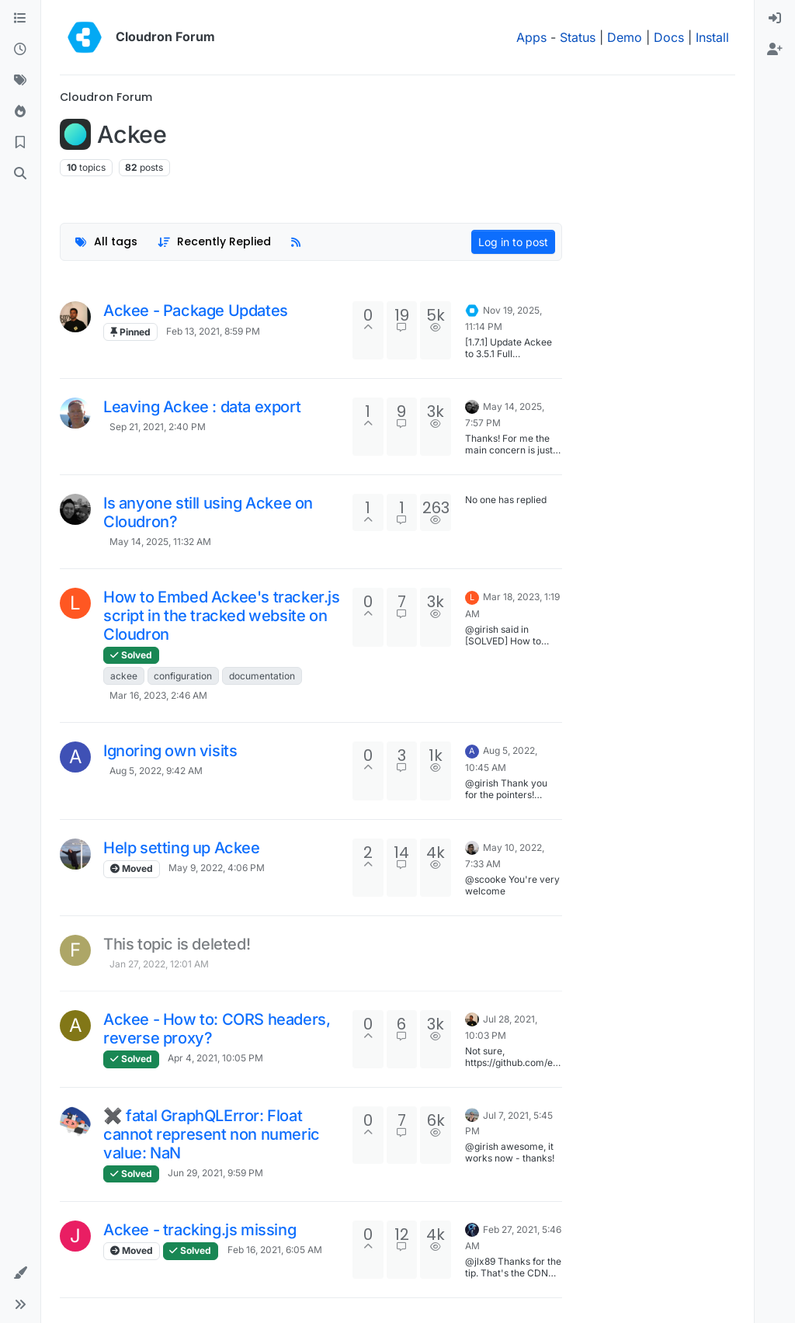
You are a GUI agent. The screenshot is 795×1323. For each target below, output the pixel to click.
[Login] (775, 18)
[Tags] (20, 80)
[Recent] (20, 49)
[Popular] (20, 111)
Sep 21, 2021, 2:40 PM (157, 426)
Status (577, 37)
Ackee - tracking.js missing (199, 1230)
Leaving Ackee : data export (201, 407)
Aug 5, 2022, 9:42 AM (156, 770)
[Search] (20, 173)
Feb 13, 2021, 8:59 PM (213, 331)
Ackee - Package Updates (195, 310)
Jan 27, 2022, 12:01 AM (159, 964)
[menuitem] (775, 18)
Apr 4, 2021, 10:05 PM (215, 1058)
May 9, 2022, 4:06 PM (216, 867)
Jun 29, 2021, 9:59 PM (215, 1173)
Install (712, 37)
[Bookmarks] (20, 142)
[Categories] (20, 18)
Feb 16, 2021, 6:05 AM (274, 1249)
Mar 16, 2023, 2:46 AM (158, 695)
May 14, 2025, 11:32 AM (160, 541)
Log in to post (513, 241)
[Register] (775, 49)
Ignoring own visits (170, 750)
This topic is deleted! (176, 944)
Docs (669, 37)
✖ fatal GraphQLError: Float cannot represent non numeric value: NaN (211, 1134)
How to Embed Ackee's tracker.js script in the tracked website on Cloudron (221, 616)
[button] (20, 1273)
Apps (531, 37)
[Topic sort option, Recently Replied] (215, 242)
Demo (624, 37)
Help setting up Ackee (181, 848)
